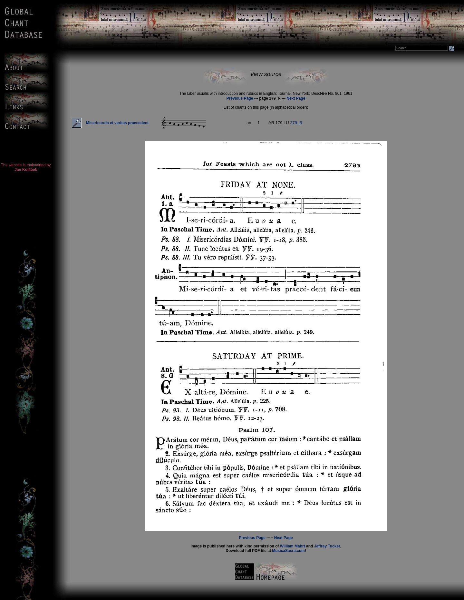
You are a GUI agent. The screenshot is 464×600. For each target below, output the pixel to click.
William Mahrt (292, 546)
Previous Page (240, 98)
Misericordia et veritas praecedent (117, 123)
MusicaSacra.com (288, 550)
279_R (296, 122)
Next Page (295, 98)
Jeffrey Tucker (327, 546)
